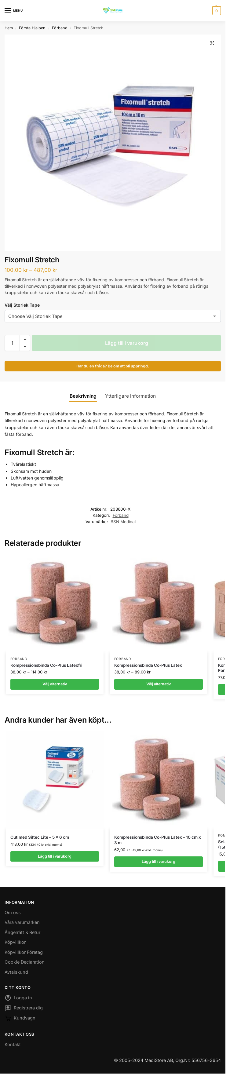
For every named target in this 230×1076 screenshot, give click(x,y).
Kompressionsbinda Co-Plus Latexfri (46, 665)
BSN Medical (123, 521)
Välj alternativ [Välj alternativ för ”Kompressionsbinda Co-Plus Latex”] (158, 684)
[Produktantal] (12, 343)
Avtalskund (16, 972)
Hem (9, 28)
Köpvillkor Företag (24, 952)
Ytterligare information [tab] (130, 396)
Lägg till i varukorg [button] (55, 856)
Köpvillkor (15, 942)
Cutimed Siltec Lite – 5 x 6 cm (39, 837)
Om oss (13, 912)
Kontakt (13, 1044)
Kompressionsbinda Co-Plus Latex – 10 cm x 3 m (157, 840)
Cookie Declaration (25, 962)
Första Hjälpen (32, 28)
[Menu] (14, 10)
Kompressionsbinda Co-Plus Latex (148, 665)
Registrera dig (24, 1009)
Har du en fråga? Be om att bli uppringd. (112, 366)
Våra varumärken (22, 922)
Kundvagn (20, 1019)
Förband (60, 28)
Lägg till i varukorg (126, 343)
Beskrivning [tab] (83, 396)
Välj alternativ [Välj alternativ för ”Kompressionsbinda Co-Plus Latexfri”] (54, 684)
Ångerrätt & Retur (22, 932)
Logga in (18, 999)
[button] (216, 10)
